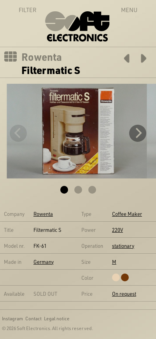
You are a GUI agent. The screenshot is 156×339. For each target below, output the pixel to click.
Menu (129, 10)
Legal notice (57, 318)
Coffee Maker (127, 213)
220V (117, 229)
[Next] (137, 133)
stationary (123, 245)
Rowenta (41, 57)
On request (124, 293)
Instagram (12, 318)
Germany (43, 261)
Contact (33, 318)
